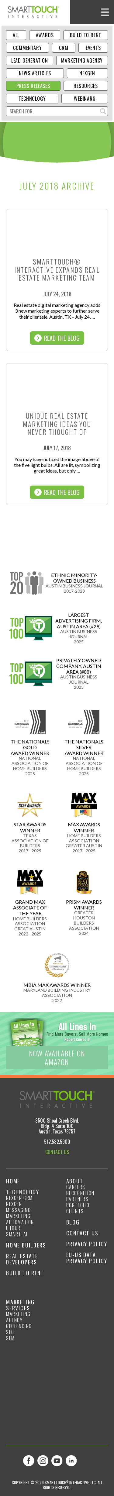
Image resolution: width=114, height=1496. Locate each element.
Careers (75, 1187)
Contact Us (82, 1233)
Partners (77, 1199)
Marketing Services (20, 1305)
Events (93, 47)
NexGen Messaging (18, 1207)
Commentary (27, 47)
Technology (32, 98)
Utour (13, 1228)
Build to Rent (85, 35)
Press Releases (33, 85)
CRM (63, 47)
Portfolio (78, 1205)
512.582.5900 (57, 1141)
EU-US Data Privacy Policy (86, 1258)
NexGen (87, 73)
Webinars (84, 98)
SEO (10, 1332)
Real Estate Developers (22, 1259)
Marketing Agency (82, 60)
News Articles (35, 73)
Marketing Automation (20, 1219)
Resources (86, 85)
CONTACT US (57, 1152)
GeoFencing (19, 1326)
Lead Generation (29, 60)
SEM (10, 1338)
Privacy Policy (86, 1244)
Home (13, 1181)
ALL (16, 35)
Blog (73, 1222)
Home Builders (26, 1245)
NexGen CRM (19, 1198)
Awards (45, 35)
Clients (75, 1211)
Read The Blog (57, 338)
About (74, 1181)
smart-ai (17, 1234)
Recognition (80, 1193)
